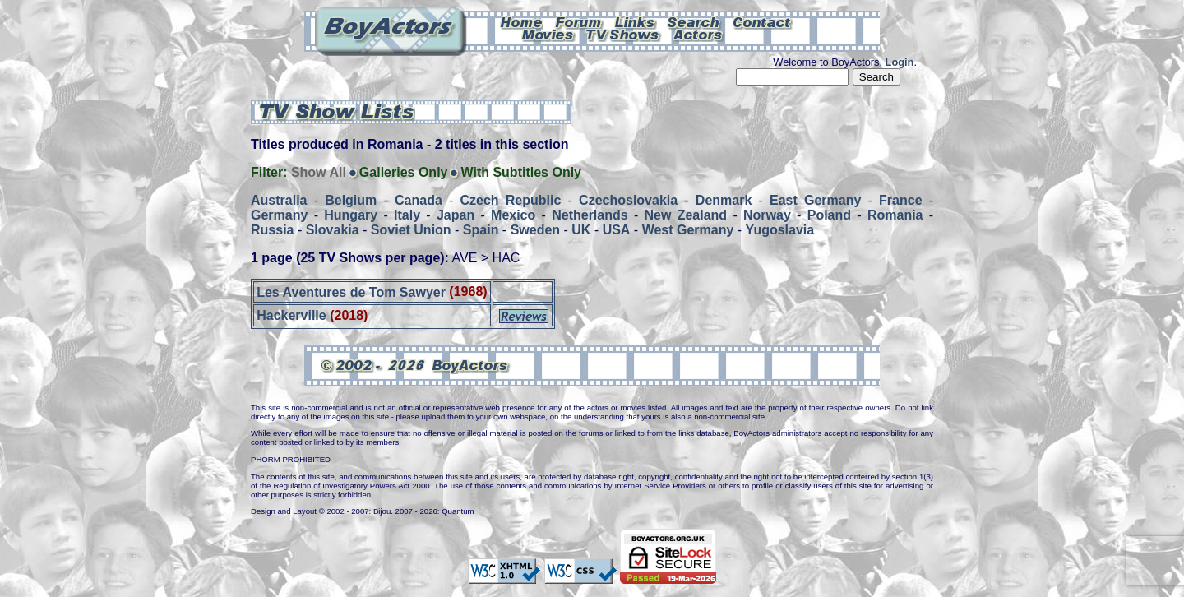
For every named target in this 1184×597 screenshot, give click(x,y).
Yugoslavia (780, 230)
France (900, 200)
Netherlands (589, 215)
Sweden (535, 230)
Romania (895, 215)
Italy (407, 215)
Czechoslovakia (628, 200)
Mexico (513, 215)
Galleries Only (403, 172)
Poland (829, 215)
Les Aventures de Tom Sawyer (351, 291)
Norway (767, 215)
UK (580, 230)
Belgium (351, 200)
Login (900, 62)
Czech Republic (511, 200)
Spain (481, 230)
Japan (455, 215)
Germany (279, 215)
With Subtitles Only (520, 172)
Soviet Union (411, 230)
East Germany (815, 200)
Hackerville (291, 315)
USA (617, 230)
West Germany (688, 230)
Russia (272, 230)
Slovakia (332, 230)
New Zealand (686, 215)
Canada (418, 200)
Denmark (724, 200)
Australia (279, 200)
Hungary (350, 215)
